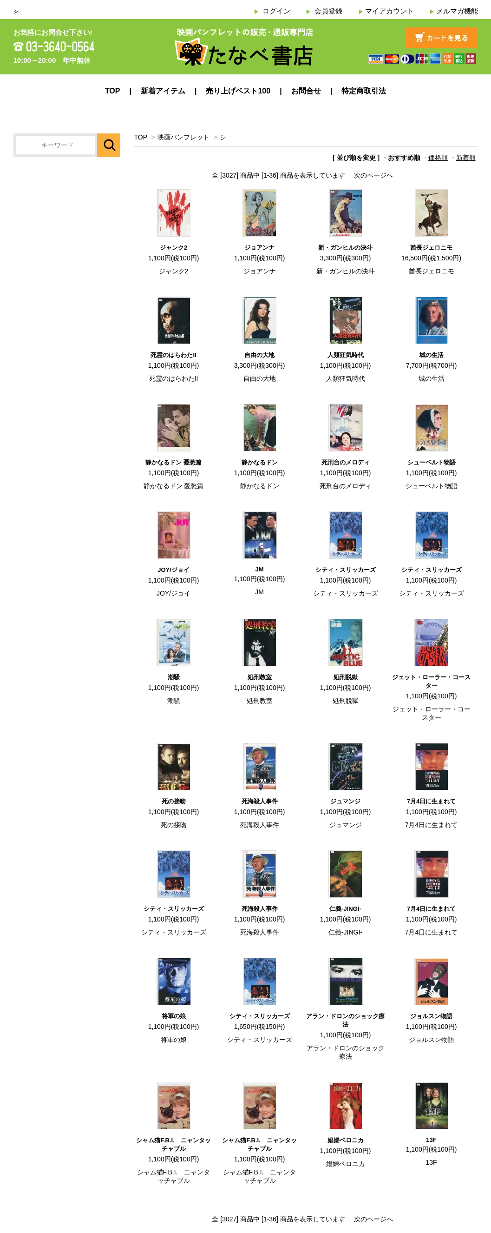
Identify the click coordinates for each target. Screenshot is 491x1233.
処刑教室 (260, 677)
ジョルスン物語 (431, 1016)
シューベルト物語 (431, 462)
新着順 (466, 157)
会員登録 (328, 11)
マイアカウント (389, 11)
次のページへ (373, 175)
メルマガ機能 (457, 11)
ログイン (276, 11)
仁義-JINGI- (345, 908)
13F (431, 1139)
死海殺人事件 (260, 801)
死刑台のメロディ (345, 462)
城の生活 (431, 354)
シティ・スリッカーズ (345, 569)
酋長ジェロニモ (431, 247)
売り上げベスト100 (238, 91)
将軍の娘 (174, 1016)
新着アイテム (163, 91)
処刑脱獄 (346, 677)
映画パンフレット (183, 137)
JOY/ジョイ (173, 569)
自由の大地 (259, 354)
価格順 (438, 157)
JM (259, 569)
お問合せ (306, 91)
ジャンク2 (173, 247)
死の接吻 (174, 801)
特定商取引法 (363, 91)
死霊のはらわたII (173, 354)
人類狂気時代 (345, 354)
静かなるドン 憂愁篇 (173, 462)
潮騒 (174, 677)
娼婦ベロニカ (345, 1140)
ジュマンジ (345, 801)
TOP (112, 91)
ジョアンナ (259, 247)
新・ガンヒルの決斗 (345, 247)
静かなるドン (260, 462)
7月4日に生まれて (431, 801)
